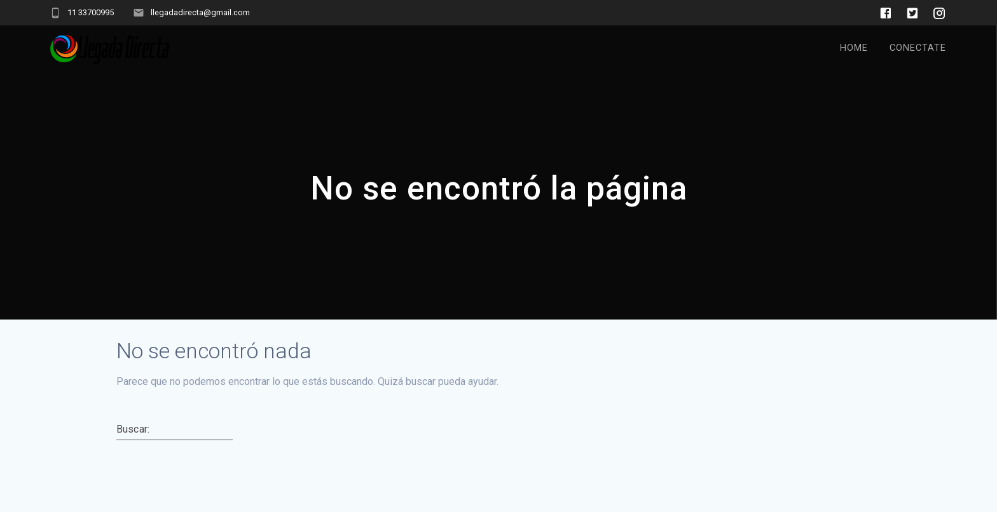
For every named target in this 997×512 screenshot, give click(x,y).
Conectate (918, 48)
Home (854, 48)
